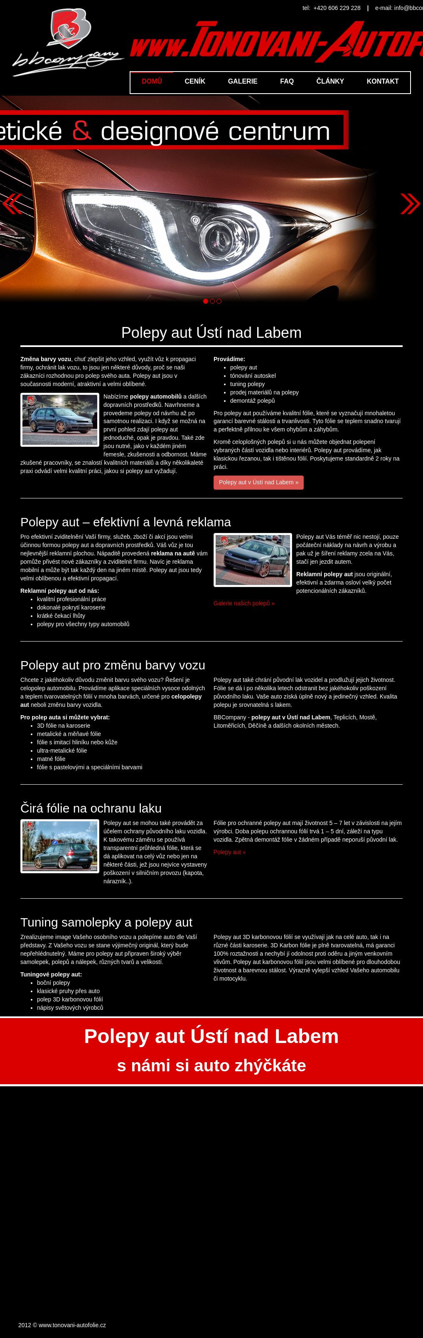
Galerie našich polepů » (244, 603)
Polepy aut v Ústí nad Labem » (258, 482)
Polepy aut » (230, 852)
